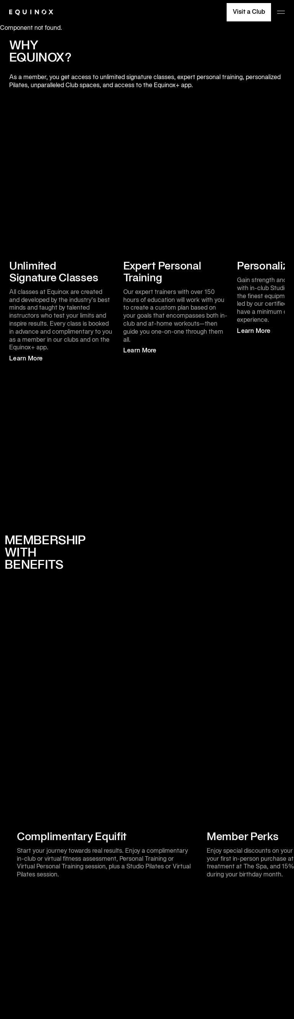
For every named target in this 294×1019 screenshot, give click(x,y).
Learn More (32, 359)
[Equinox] (31, 12)
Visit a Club (249, 12)
